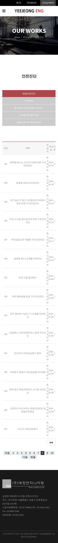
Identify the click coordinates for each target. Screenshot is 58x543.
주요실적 (27, 37)
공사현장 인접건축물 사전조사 (28, 108)
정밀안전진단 (28, 93)
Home (17, 37)
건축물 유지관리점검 (29, 115)
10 (52, 452)
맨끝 (32, 457)
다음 (25, 457)
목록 (51, 443)
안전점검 (29, 100)
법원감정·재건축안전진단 (29, 122)
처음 (7, 452)
